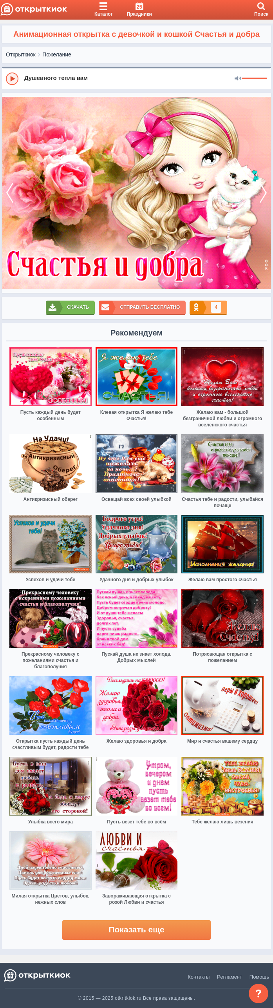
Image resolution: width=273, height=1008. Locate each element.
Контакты (199, 977)
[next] (263, 193)
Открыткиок (21, 54)
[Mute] (238, 79)
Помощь (259, 977)
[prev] (10, 193)
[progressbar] (254, 79)
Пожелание (56, 54)
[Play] (12, 79)
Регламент (229, 977)
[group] (136, 78)
